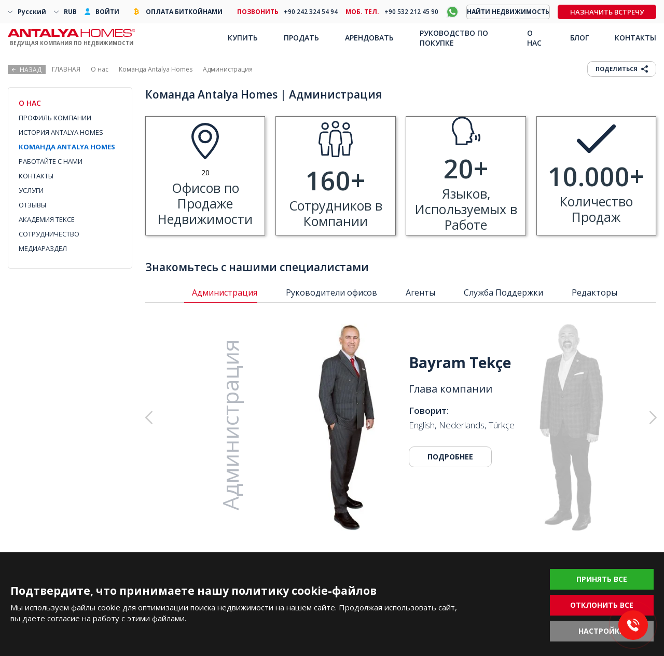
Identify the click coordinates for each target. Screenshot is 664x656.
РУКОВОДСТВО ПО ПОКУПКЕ (454, 38)
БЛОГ (579, 38)
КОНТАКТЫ (36, 175)
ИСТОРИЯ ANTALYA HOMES (61, 132)
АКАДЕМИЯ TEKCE (47, 219)
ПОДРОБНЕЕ (450, 457)
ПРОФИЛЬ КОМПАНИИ (55, 117)
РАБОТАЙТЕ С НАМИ (50, 161)
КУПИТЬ (243, 38)
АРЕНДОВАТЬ (369, 38)
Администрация (224, 292)
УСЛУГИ (31, 190)
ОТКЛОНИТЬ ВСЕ (601, 605)
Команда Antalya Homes (155, 69)
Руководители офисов (331, 292)
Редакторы (594, 292)
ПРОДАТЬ (301, 38)
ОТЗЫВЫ (32, 205)
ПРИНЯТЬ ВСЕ (601, 579)
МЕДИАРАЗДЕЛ (43, 248)
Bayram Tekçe (460, 362)
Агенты (420, 292)
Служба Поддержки (503, 292)
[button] (600, 417)
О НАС (534, 38)
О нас (99, 69)
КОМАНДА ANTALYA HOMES (67, 146)
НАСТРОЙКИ (601, 631)
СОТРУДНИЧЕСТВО (49, 234)
